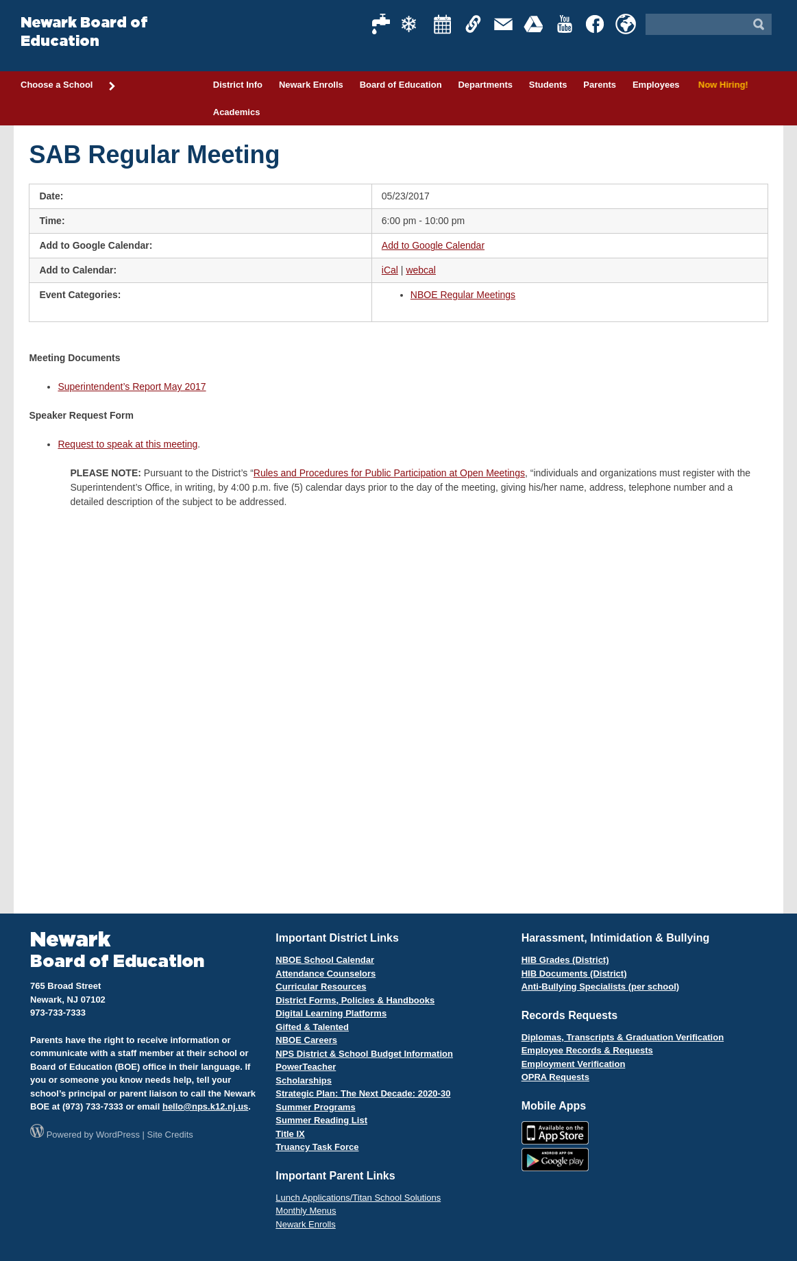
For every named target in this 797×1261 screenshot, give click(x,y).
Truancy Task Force (316, 1147)
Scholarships (303, 1080)
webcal (421, 270)
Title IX (289, 1134)
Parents (599, 84)
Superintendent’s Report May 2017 (132, 386)
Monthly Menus (305, 1210)
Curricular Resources (320, 986)
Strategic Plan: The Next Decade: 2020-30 (362, 1093)
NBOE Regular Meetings (462, 294)
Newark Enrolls (311, 84)
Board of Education (401, 84)
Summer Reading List (321, 1120)
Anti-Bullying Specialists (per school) (600, 986)
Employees (656, 84)
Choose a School (69, 86)
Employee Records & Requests (587, 1050)
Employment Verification (574, 1064)
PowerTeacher (305, 1067)
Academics (236, 112)
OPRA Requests (555, 1077)
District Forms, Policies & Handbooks (354, 1000)
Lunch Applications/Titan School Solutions (358, 1197)
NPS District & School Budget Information (364, 1054)
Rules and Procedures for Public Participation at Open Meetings (389, 472)
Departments (485, 84)
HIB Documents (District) (574, 973)
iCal (390, 270)
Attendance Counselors (325, 973)
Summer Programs (315, 1107)
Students (548, 84)
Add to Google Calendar (433, 245)
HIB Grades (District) (565, 960)
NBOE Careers (306, 1040)
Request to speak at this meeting (127, 444)
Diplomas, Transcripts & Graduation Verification (623, 1037)
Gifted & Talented (312, 1027)
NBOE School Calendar (324, 960)
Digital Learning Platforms (331, 1013)
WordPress (118, 1134)
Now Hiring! (721, 84)
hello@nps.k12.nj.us (205, 1106)
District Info (237, 84)
